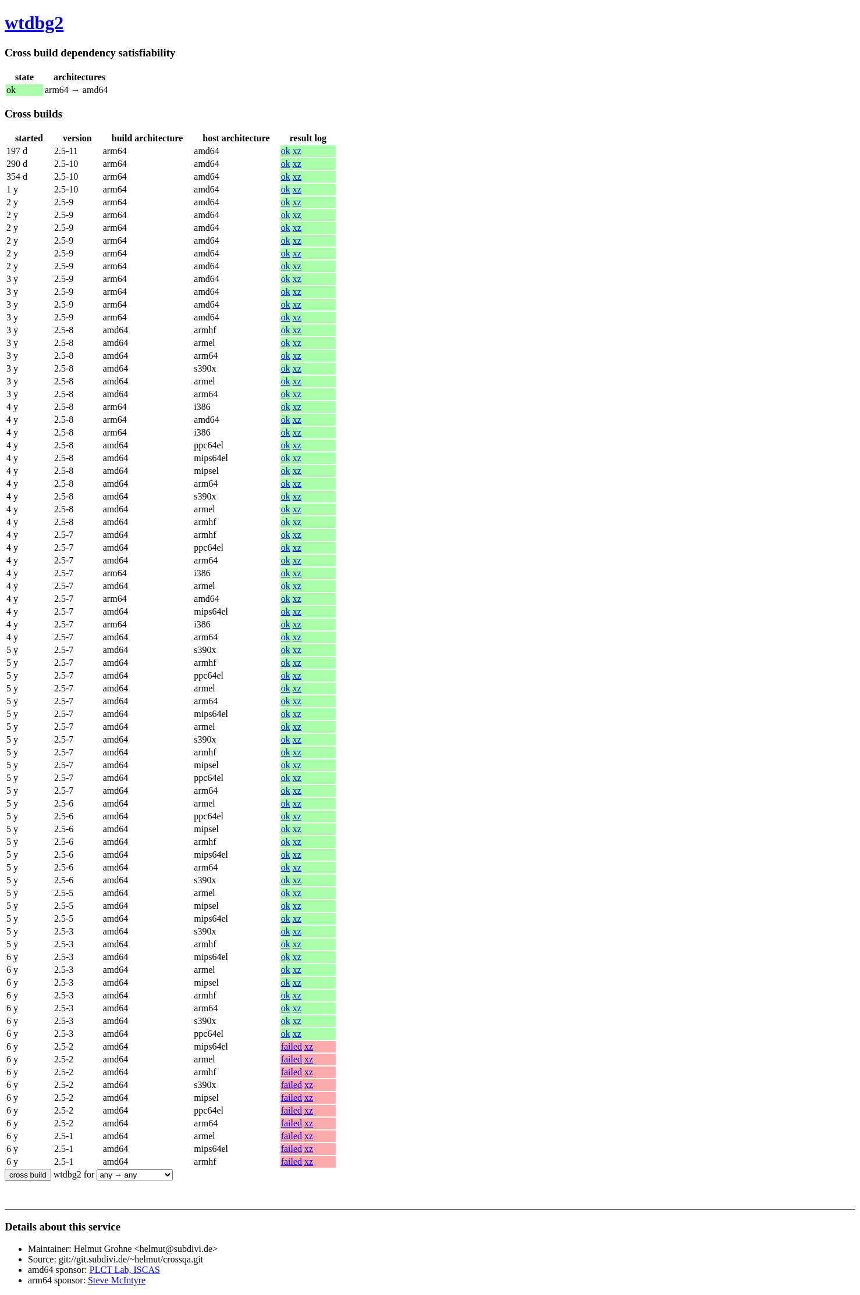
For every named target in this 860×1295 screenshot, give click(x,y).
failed (291, 1046)
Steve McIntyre (116, 1280)
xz (297, 151)
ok (285, 151)
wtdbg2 (34, 22)
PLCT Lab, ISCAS (125, 1270)
